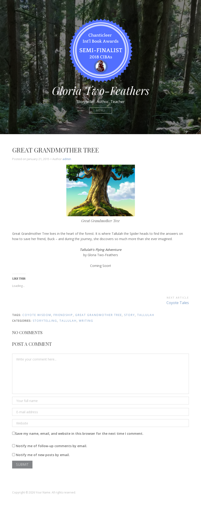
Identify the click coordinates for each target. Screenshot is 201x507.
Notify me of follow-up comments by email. (51, 446)
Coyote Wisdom (36, 315)
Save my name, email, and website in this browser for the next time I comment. (79, 433)
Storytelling (45, 321)
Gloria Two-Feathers (100, 90)
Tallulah (145, 315)
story (129, 315)
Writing (86, 321)
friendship (63, 315)
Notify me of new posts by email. (43, 455)
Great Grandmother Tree (98, 315)
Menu (100, 110)
